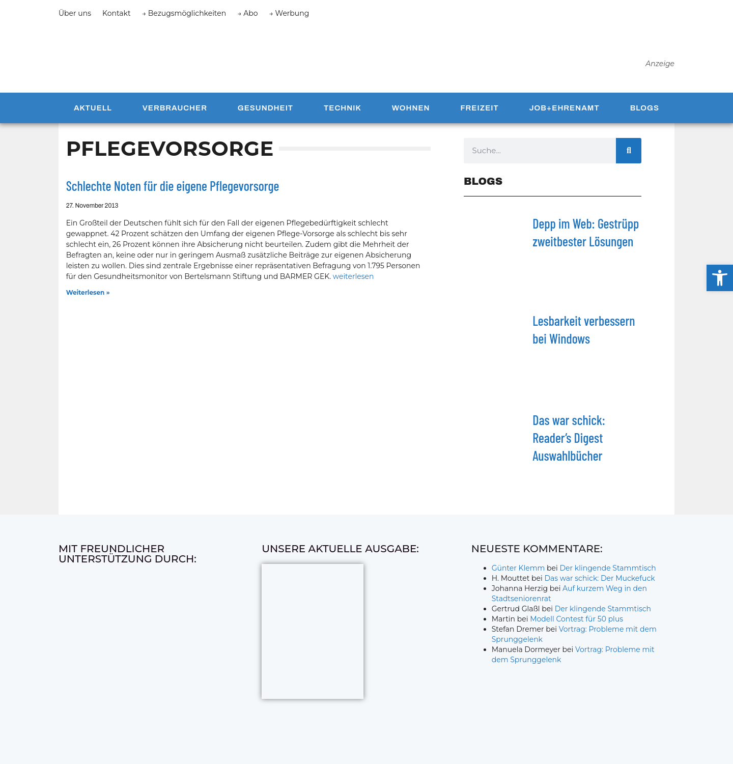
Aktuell (93, 113)
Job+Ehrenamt (564, 113)
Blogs (644, 113)
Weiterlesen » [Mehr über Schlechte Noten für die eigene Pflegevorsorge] (88, 297)
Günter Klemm (518, 573)
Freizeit (479, 113)
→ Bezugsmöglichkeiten (184, 13)
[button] (720, 278)
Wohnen (411, 113)
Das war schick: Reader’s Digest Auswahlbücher (568, 442)
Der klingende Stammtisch (608, 573)
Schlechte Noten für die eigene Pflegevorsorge (172, 191)
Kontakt (116, 13)
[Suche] (628, 155)
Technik (342, 113)
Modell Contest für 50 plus (576, 624)
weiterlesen (353, 281)
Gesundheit (265, 113)
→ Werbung (289, 13)
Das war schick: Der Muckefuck (599, 583)
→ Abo (247, 13)
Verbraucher (175, 113)
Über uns (75, 13)
